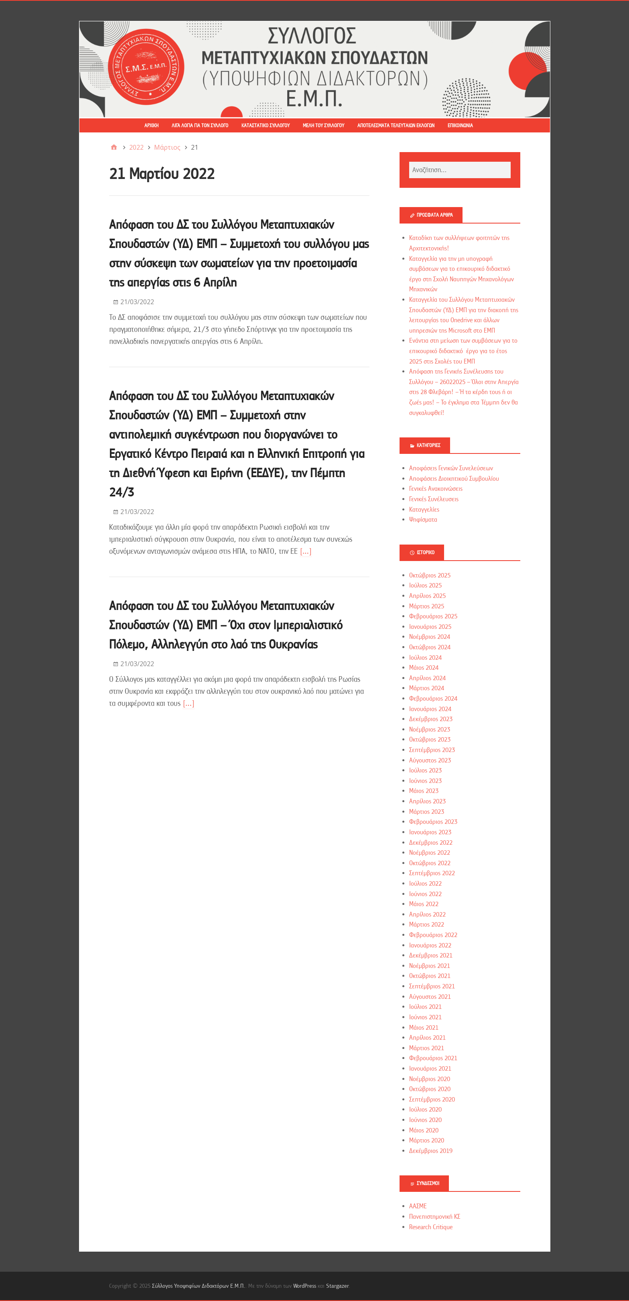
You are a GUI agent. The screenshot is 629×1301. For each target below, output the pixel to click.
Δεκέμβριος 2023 (430, 719)
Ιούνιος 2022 (425, 894)
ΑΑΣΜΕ (418, 1206)
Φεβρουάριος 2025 (433, 616)
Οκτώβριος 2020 (429, 1089)
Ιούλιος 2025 (425, 585)
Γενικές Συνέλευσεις (434, 499)
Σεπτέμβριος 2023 (432, 750)
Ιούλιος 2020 (425, 1110)
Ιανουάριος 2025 (430, 627)
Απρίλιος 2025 (427, 596)
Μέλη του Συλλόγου (323, 125)
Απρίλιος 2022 (427, 915)
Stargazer (337, 1285)
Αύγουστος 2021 (430, 997)
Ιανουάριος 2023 (430, 832)
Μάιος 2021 (423, 1028)
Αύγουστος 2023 (430, 760)
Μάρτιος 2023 (426, 812)
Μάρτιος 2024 (426, 688)
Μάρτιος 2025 (426, 606)
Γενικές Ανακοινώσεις (436, 489)
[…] (306, 551)
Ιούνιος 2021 (425, 1017)
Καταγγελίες (424, 510)
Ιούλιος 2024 (425, 658)
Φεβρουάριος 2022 (433, 935)
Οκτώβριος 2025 (429, 575)
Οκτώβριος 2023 (429, 740)
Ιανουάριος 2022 (430, 945)
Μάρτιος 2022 (426, 925)
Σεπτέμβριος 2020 (432, 1100)
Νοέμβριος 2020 (429, 1079)
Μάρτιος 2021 (426, 1048)
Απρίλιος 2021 (427, 1038)
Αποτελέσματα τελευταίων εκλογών (395, 125)
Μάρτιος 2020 (426, 1140)
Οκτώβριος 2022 (429, 863)
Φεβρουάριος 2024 (433, 699)
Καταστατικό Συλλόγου (265, 125)
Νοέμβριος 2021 (429, 966)
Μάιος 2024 (423, 668)
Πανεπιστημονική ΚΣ (434, 1217)
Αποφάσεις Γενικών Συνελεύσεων (451, 468)
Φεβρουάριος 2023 (433, 822)
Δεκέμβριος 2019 (430, 1151)
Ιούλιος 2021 (425, 1007)
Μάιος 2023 (423, 791)
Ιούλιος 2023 (425, 770)
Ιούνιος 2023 (425, 781)
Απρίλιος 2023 (427, 801)
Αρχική (151, 125)
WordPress (304, 1285)
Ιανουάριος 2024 (430, 709)
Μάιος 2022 (423, 904)
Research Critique (430, 1227)
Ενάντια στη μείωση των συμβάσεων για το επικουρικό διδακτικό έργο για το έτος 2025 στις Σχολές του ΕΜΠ (463, 351)
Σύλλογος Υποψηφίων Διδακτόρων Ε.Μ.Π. (198, 1285)
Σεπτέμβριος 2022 (432, 873)
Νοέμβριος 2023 (429, 730)
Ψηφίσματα (423, 520)
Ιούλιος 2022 (425, 884)
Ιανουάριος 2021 (430, 1069)
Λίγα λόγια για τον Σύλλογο (200, 125)
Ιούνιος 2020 (425, 1120)
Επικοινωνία (460, 125)
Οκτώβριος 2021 (429, 976)
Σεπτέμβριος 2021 (432, 986)
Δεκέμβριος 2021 (430, 955)
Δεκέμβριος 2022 (430, 843)
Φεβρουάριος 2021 (433, 1058)
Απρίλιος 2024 (427, 678)
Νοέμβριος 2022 (429, 853)
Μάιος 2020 (423, 1130)
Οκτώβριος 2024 (429, 647)
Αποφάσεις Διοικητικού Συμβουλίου (454, 479)
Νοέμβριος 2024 (429, 637)
